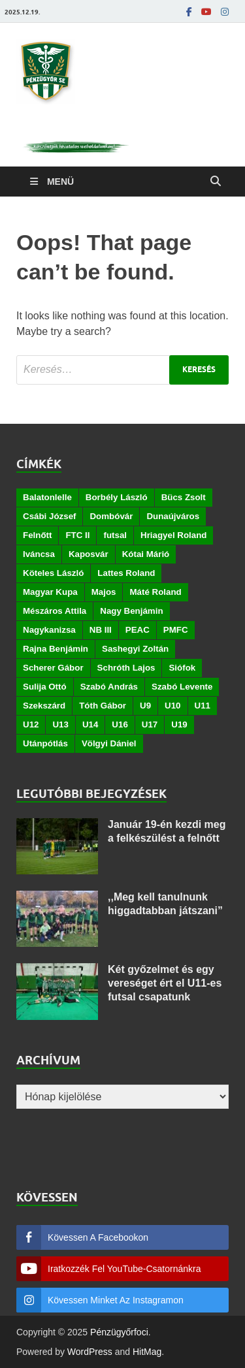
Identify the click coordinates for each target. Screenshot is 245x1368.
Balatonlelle (47, 497)
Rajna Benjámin (55, 649)
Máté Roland (155, 592)
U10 (172, 705)
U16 (119, 724)
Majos (103, 592)
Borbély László (117, 497)
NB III (101, 630)
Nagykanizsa (49, 630)
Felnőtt (37, 535)
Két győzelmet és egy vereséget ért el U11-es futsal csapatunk (164, 983)
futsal (115, 535)
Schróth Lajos (126, 668)
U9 (145, 705)
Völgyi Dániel (109, 743)
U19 (179, 724)
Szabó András (109, 687)
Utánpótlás (45, 743)
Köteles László (53, 573)
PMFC (175, 630)
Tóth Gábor (102, 705)
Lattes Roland (126, 573)
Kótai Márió (146, 554)
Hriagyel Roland (173, 535)
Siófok (182, 668)
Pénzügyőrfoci (119, 1332)
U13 (60, 724)
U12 (31, 724)
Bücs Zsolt (183, 497)
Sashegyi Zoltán (135, 649)
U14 (90, 724)
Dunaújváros (172, 516)
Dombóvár (111, 516)
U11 (202, 705)
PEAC (137, 630)
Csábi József (49, 516)
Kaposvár (88, 554)
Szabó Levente (182, 687)
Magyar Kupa (50, 592)
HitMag (147, 1351)
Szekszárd (44, 705)
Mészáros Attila (54, 611)
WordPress (89, 1351)
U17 (149, 724)
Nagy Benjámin (131, 611)
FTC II (77, 535)
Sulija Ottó (45, 687)
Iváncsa (39, 554)
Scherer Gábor (53, 668)
